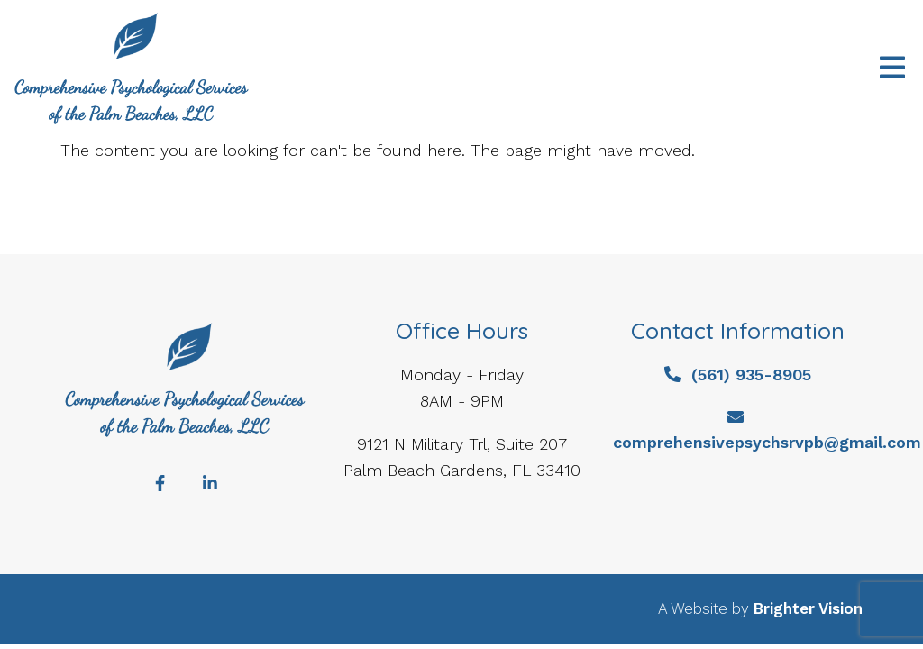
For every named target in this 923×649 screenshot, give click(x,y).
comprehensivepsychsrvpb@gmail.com (767, 442)
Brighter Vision (808, 608)
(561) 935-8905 (751, 374)
